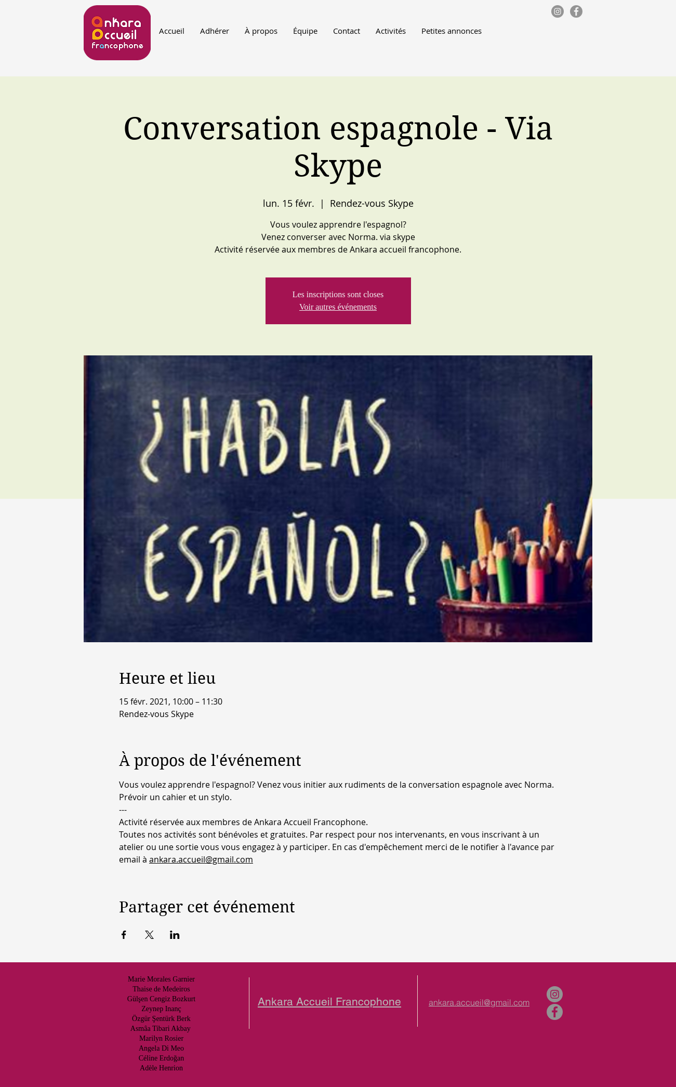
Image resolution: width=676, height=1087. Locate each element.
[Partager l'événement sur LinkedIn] (175, 935)
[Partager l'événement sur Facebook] (124, 935)
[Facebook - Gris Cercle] (576, 11)
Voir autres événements (338, 306)
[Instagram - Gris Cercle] (557, 11)
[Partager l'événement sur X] (149, 935)
